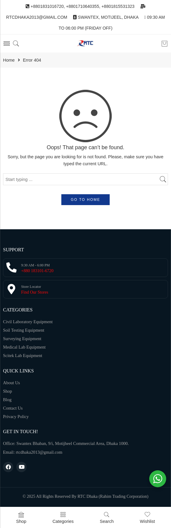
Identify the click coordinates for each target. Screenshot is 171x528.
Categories (63, 517)
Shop (21, 517)
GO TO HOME (85, 200)
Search (107, 517)
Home (9, 60)
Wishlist (147, 517)
